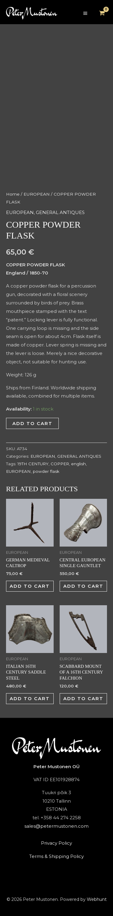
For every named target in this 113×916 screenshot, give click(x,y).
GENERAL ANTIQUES (60, 212)
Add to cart (32, 423)
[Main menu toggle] (85, 13)
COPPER (60, 463)
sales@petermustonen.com (56, 826)
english (78, 463)
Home (13, 194)
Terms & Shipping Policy (56, 856)
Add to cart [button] (30, 586)
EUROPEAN (37, 194)
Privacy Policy (56, 843)
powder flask (46, 471)
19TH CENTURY (33, 463)
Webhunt (97, 899)
